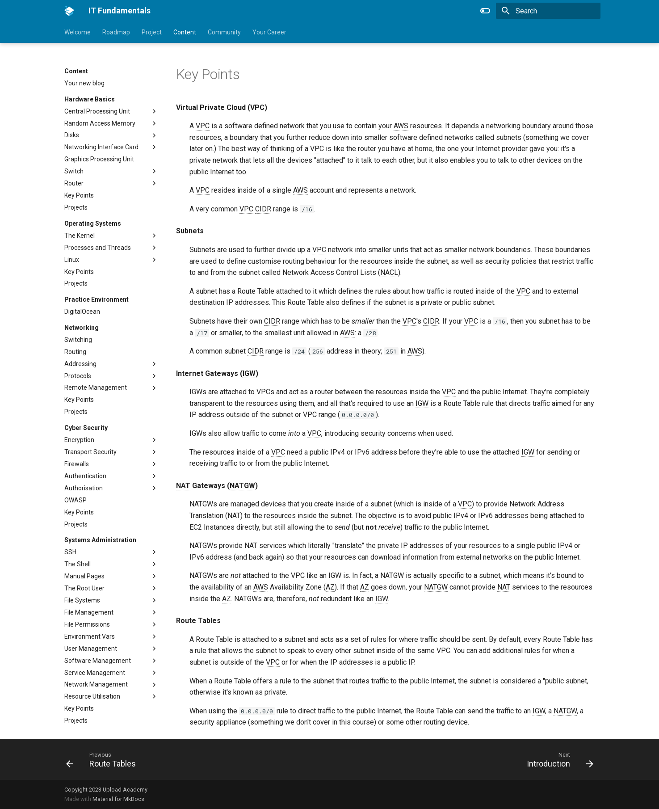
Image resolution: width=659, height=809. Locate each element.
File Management (88, 612)
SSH (70, 552)
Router (74, 183)
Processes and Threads (97, 247)
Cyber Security (86, 427)
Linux (71, 259)
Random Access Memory (99, 123)
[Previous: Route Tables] (103, 759)
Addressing (80, 363)
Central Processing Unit (97, 111)
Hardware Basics (89, 99)
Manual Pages (84, 576)
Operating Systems (92, 223)
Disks (71, 135)
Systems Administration (100, 540)
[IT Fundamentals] (69, 11)
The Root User (84, 588)
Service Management (94, 672)
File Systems (82, 600)
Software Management (97, 660)
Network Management (96, 684)
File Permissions (87, 624)
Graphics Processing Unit (99, 159)
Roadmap (116, 32)
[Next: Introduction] (557, 759)
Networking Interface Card (101, 147)
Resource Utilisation (92, 696)
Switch (74, 171)
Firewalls (76, 464)
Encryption (79, 439)
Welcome (77, 32)
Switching (78, 339)
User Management (90, 648)
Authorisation (83, 488)
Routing (75, 351)
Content (184, 32)
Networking (81, 327)
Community (224, 32)
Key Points (79, 195)
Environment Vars (89, 636)
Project (152, 32)
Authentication (85, 476)
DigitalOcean (82, 311)
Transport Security (90, 451)
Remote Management (95, 387)
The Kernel (79, 235)
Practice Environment (96, 299)
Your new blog (84, 83)
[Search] (548, 11)
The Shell (77, 564)
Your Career (269, 32)
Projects (76, 207)
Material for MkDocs (118, 799)
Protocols (77, 375)
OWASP (75, 500)
